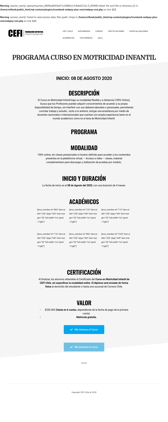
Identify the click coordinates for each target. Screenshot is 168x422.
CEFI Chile (25, 33)
